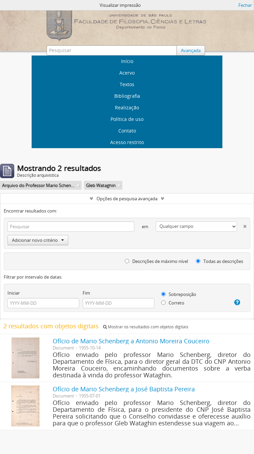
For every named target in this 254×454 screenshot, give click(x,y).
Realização (127, 107)
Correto (172, 303)
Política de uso (127, 119)
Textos (127, 84)
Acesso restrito (127, 142)
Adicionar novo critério (38, 240)
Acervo (127, 72)
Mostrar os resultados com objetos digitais (145, 327)
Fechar (245, 5)
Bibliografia (127, 96)
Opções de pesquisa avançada (127, 198)
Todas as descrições (219, 261)
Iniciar (13, 293)
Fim (86, 293)
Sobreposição (178, 294)
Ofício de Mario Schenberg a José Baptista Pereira (124, 389)
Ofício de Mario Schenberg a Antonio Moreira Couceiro (131, 341)
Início (127, 61)
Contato (127, 130)
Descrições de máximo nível (156, 261)
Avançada (191, 50)
